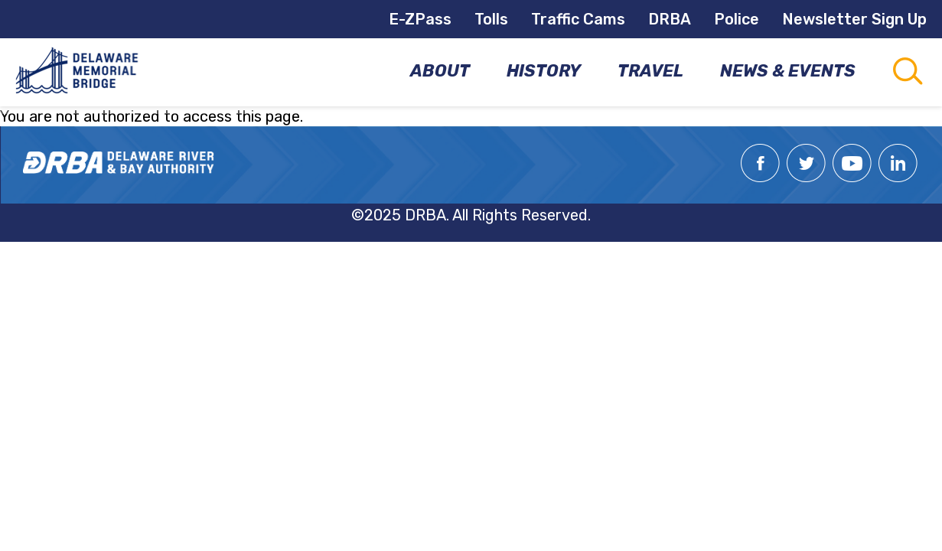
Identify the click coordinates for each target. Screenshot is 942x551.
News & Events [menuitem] (788, 70)
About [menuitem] (440, 70)
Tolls (491, 19)
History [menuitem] (544, 70)
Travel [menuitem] (650, 70)
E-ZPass (420, 19)
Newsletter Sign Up (854, 19)
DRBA (669, 19)
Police (736, 19)
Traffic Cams (578, 19)
